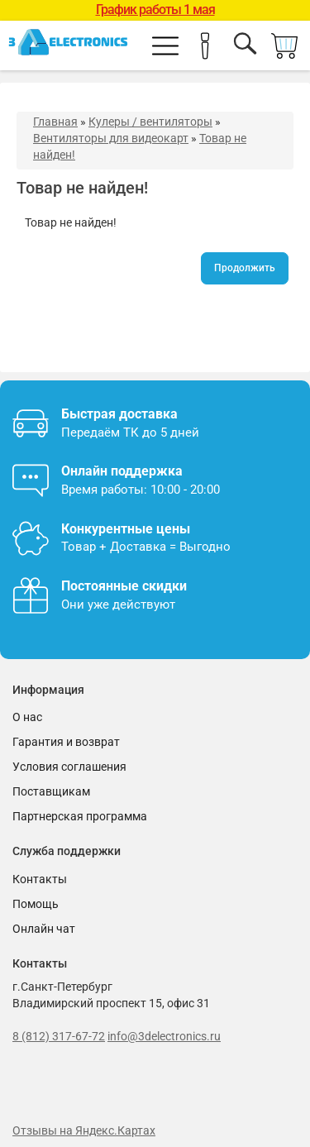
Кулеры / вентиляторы (150, 121)
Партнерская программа (79, 816)
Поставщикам (51, 791)
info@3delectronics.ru (164, 1036)
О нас (27, 717)
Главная (55, 121)
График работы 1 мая (155, 9)
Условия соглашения (69, 766)
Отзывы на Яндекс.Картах (83, 1130)
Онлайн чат (43, 928)
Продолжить (244, 268)
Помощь (35, 903)
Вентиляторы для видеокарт (110, 138)
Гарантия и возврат (66, 741)
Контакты (39, 879)
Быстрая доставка (119, 414)
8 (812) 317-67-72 (58, 1036)
